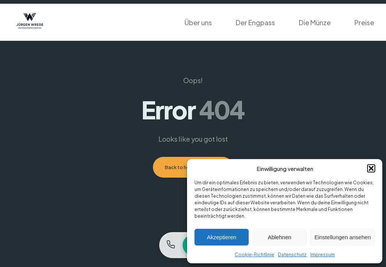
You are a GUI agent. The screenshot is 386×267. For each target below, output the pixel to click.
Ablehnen (279, 237)
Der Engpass (255, 22)
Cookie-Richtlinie (254, 254)
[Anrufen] (171, 245)
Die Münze (315, 22)
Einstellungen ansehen (342, 237)
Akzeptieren (221, 237)
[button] (371, 168)
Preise (364, 22)
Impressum (322, 254)
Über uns (198, 22)
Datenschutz (292, 254)
